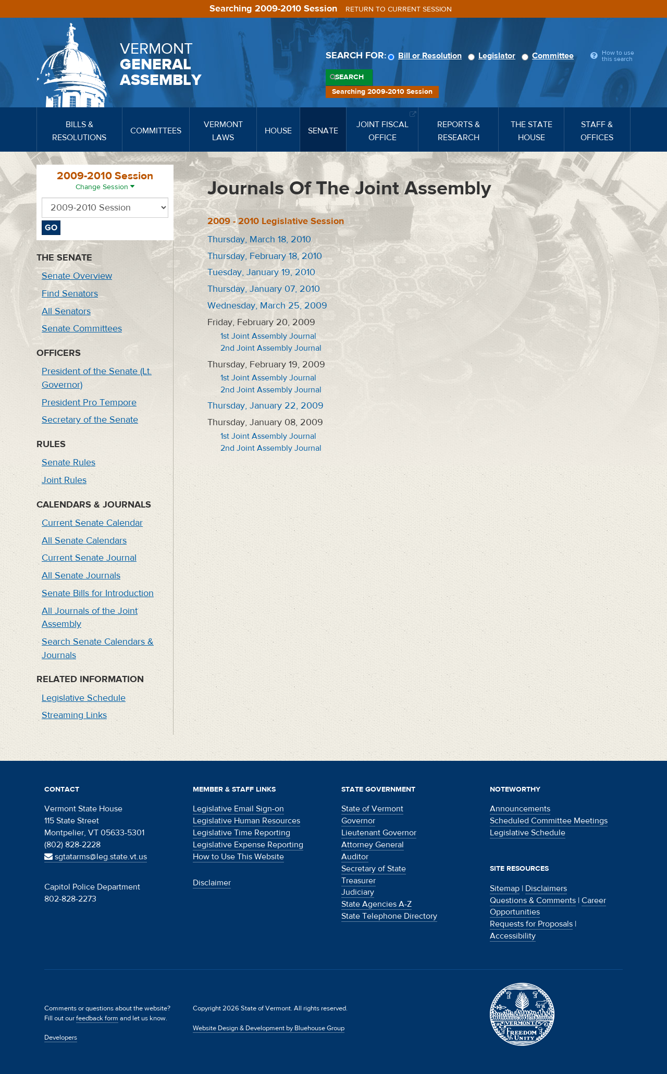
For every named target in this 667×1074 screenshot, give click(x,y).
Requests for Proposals (531, 924)
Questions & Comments (533, 900)
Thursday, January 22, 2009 (265, 406)
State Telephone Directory (389, 916)
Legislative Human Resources (246, 821)
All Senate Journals (81, 576)
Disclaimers (546, 888)
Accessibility (513, 936)
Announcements (520, 809)
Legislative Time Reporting (241, 833)
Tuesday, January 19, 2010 (261, 272)
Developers (60, 1037)
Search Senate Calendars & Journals (98, 648)
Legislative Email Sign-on (238, 809)
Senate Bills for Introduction (98, 593)
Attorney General (372, 845)
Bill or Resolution (426, 56)
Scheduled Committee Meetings (549, 821)
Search (349, 77)
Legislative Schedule (84, 698)
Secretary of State (373, 868)
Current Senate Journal (89, 558)
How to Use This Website (238, 856)
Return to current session (398, 9)
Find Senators (70, 294)
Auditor (354, 856)
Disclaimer (212, 883)
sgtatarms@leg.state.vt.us (95, 856)
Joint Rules (64, 480)
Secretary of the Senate (90, 420)
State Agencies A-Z (376, 904)
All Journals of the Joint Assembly (90, 618)
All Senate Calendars (84, 541)
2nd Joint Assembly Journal (271, 348)
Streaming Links (74, 715)
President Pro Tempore (89, 403)
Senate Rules (68, 462)
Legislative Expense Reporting (248, 845)
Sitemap (505, 888)
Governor (358, 821)
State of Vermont (372, 809)
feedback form (97, 1018)
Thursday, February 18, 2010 (264, 256)
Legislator (493, 56)
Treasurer (358, 880)
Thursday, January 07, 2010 (263, 289)
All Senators (66, 311)
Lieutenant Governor (378, 833)
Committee (549, 56)
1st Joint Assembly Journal (268, 336)
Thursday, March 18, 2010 (259, 239)
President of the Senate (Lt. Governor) (97, 378)
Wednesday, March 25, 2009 (267, 306)
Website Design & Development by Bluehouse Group (268, 1028)
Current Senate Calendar (92, 523)
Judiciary (357, 892)
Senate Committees (82, 329)
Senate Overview (77, 276)
